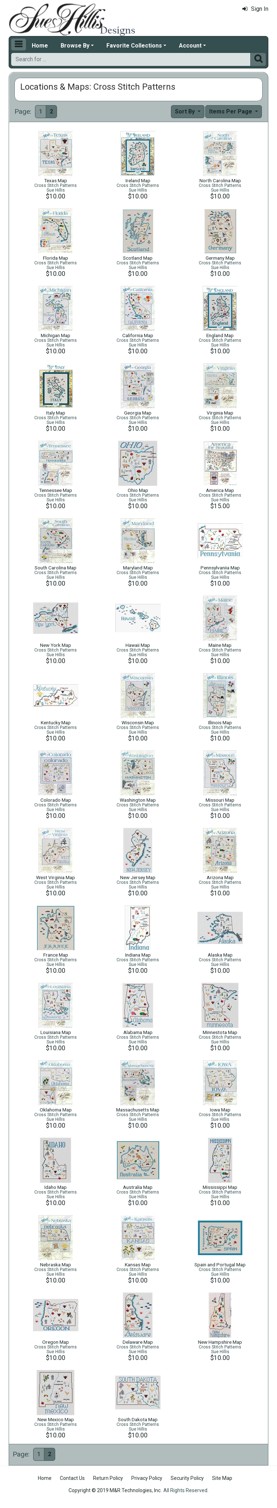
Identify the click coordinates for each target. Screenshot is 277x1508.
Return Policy (108, 1478)
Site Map (222, 1478)
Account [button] (190, 45)
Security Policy (187, 1478)
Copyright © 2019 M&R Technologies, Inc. (115, 1490)
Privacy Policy (146, 1478)
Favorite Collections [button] (134, 45)
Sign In (255, 8)
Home (40, 45)
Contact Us (72, 1478)
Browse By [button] (75, 45)
